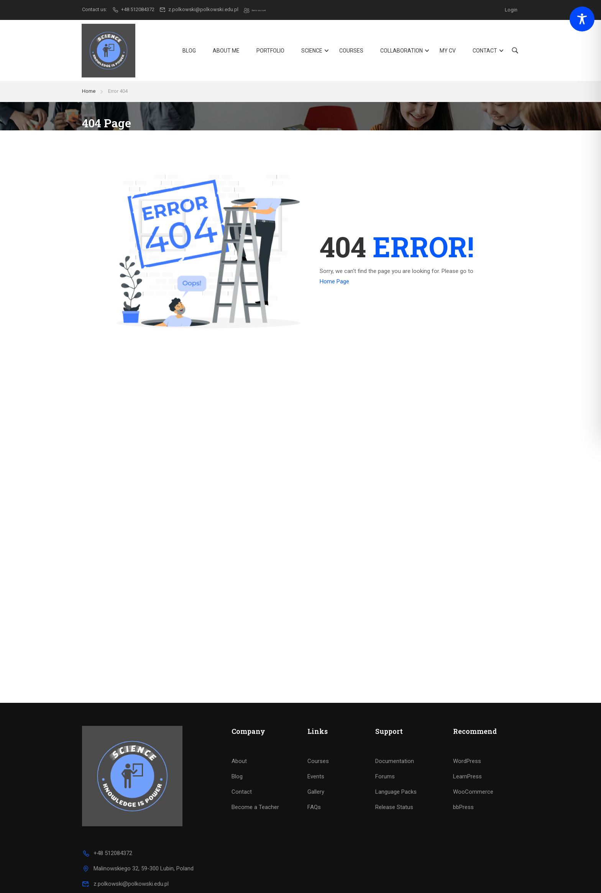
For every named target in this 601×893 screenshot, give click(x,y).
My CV (447, 52)
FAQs (314, 780)
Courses (351, 52)
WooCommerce (473, 764)
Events (315, 749)
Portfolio (270, 52)
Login (511, 9)
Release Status (394, 780)
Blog (188, 52)
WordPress (467, 734)
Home (88, 96)
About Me (225, 52)
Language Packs (396, 764)
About (239, 734)
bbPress (463, 780)
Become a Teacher (255, 780)
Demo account (264, 9)
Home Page (334, 286)
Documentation (394, 734)
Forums (385, 749)
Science (311, 52)
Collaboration (401, 52)
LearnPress (467, 749)
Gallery (315, 764)
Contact (484, 52)
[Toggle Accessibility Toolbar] (582, 19)
